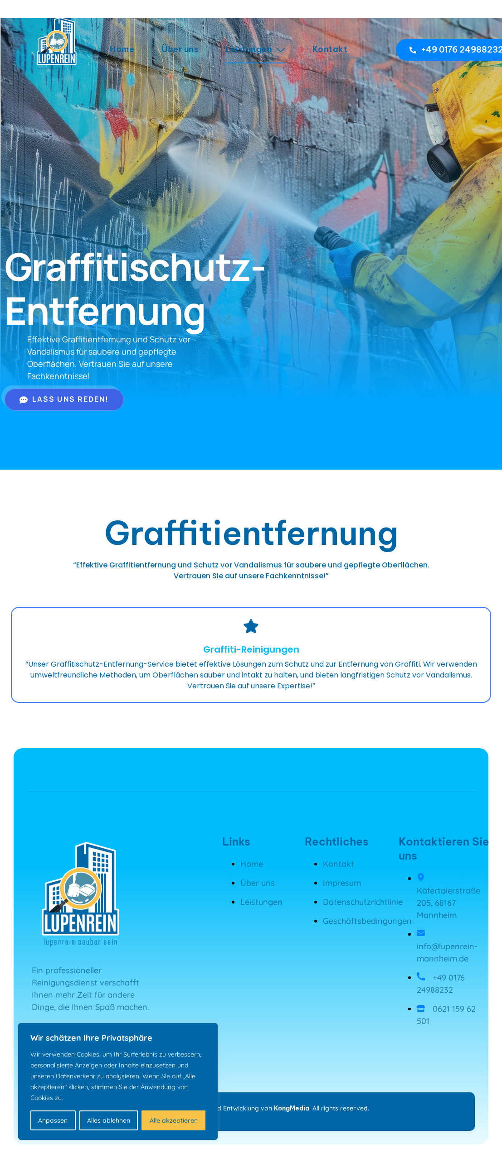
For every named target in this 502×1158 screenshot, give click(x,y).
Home (122, 49)
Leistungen (255, 49)
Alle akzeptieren (174, 1120)
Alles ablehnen (108, 1120)
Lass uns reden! (64, 399)
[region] (118, 1081)
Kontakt (330, 49)
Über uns (179, 49)
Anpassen (53, 1120)
